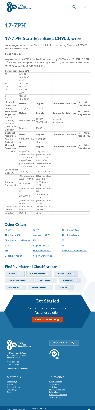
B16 (34, 240)
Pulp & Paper (54, 390)
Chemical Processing (57, 392)
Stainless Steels (17, 280)
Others (63, 287)
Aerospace (53, 383)
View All (13, 273)
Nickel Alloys (37, 273)
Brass (8, 245)
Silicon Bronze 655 (42, 255)
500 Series (13, 287)
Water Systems (55, 394)
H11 (63, 245)
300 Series (44, 280)
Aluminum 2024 (70, 230)
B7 (63, 240)
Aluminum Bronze (71, 235)
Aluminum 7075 (41, 235)
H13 (6, 250)
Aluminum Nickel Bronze (17, 240)
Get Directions (13, 357)
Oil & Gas (52, 386)
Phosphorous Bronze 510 (74, 250)
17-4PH (8, 230)
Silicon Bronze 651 (14, 255)
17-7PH (36, 230)
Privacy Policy (35, 406)
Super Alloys (39, 287)
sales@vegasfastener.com (17, 368)
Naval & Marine (55, 381)
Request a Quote (62, 342)
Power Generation (55, 388)
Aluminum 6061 (13, 235)
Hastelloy (10, 383)
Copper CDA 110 (41, 245)
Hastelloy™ (64, 273)
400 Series (68, 280)
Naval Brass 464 (42, 250)
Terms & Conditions (43, 406)
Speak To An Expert (45, 319)
